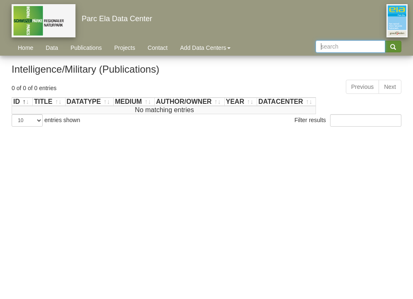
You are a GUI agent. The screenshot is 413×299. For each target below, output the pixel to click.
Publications (86, 47)
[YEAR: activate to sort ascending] (241, 102)
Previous (362, 86)
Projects (124, 47)
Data (52, 47)
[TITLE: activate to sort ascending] (49, 102)
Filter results (347, 120)
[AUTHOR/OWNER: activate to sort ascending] (189, 102)
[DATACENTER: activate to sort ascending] (286, 102)
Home (25, 47)
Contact (158, 47)
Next (390, 86)
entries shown (46, 120)
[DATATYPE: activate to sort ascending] (90, 102)
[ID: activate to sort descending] (22, 102)
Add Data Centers (205, 47)
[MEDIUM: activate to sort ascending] (134, 102)
